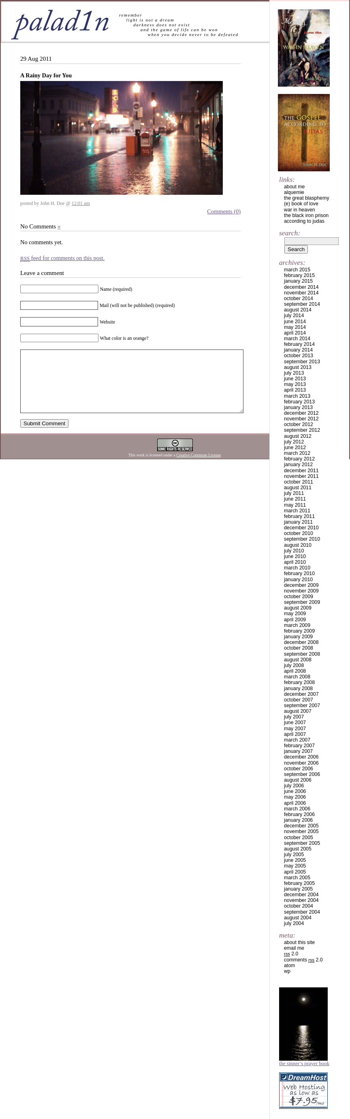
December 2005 (301, 826)
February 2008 (299, 682)
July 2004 (294, 923)
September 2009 (302, 602)
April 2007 (295, 734)
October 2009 (298, 596)
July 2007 (294, 717)
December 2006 (301, 757)
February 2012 (299, 459)
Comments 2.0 (303, 960)
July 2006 (294, 786)
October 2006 (298, 769)
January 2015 (298, 281)
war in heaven (299, 210)
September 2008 (302, 654)
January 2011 (298, 522)
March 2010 (297, 568)
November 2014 (301, 293)
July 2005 (294, 854)
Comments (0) (224, 211)
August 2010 (298, 545)
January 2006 (298, 820)
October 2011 (298, 482)
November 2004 (301, 900)
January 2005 (298, 889)
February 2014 (299, 344)
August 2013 (298, 367)
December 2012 (301, 413)
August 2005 (298, 849)
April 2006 (295, 803)
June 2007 (295, 722)
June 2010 (295, 556)
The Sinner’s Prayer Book (304, 1063)
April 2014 (295, 333)
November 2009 (301, 591)
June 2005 (295, 860)
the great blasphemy (306, 198)
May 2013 (295, 384)
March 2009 (297, 625)
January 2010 (298, 579)
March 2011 (297, 511)
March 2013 (297, 396)
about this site (299, 942)
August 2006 (298, 780)
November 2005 (301, 831)
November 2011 (301, 476)
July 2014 (294, 315)
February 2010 (299, 573)
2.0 (291, 954)
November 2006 (301, 763)
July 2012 (294, 442)
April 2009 (295, 619)
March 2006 (297, 809)
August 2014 (298, 310)
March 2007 (297, 740)
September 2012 (302, 430)
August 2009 (298, 608)
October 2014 (298, 298)
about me (294, 187)
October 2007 (298, 700)
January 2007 (298, 751)
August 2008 (298, 660)
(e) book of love (301, 204)
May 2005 (295, 866)
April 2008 (295, 671)
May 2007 (295, 728)
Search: (289, 233)
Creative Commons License (198, 467)
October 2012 (298, 424)
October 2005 (298, 837)
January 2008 (298, 688)
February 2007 (299, 745)
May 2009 (295, 613)
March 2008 (297, 677)
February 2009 (299, 631)
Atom (289, 965)
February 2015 (299, 275)
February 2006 (299, 814)
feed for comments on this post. (62, 258)
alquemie (294, 192)
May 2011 (295, 505)
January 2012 (298, 464)
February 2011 (299, 516)
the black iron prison (306, 215)
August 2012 (298, 436)
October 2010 (298, 533)
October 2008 (298, 648)
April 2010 (295, 562)
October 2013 (298, 355)
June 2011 (295, 499)
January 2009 (298, 636)
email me (294, 948)
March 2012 (297, 453)
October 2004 (298, 906)
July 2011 (294, 493)
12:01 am (81, 203)
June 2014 (295, 321)
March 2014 (297, 338)
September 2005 (302, 843)
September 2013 (302, 361)
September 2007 (302, 705)
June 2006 (295, 791)
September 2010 (302, 539)
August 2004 (298, 918)
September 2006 (302, 774)
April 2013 (295, 390)
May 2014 (295, 327)
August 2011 (298, 487)
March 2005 (297, 877)
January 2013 (298, 407)
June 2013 (295, 379)
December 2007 (301, 694)
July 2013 (294, 373)
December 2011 (301, 470)
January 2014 (298, 350)
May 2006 (295, 797)
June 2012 (295, 447)
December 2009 (301, 585)
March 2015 (297, 270)
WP (287, 971)
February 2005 (299, 883)
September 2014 (302, 304)
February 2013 (299, 402)
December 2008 (301, 642)
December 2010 (301, 528)
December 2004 (301, 894)
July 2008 (294, 665)
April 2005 (295, 872)
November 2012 (301, 419)
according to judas (304, 221)
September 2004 (302, 912)
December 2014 (301, 287)
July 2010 (294, 551)
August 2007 (298, 711)
